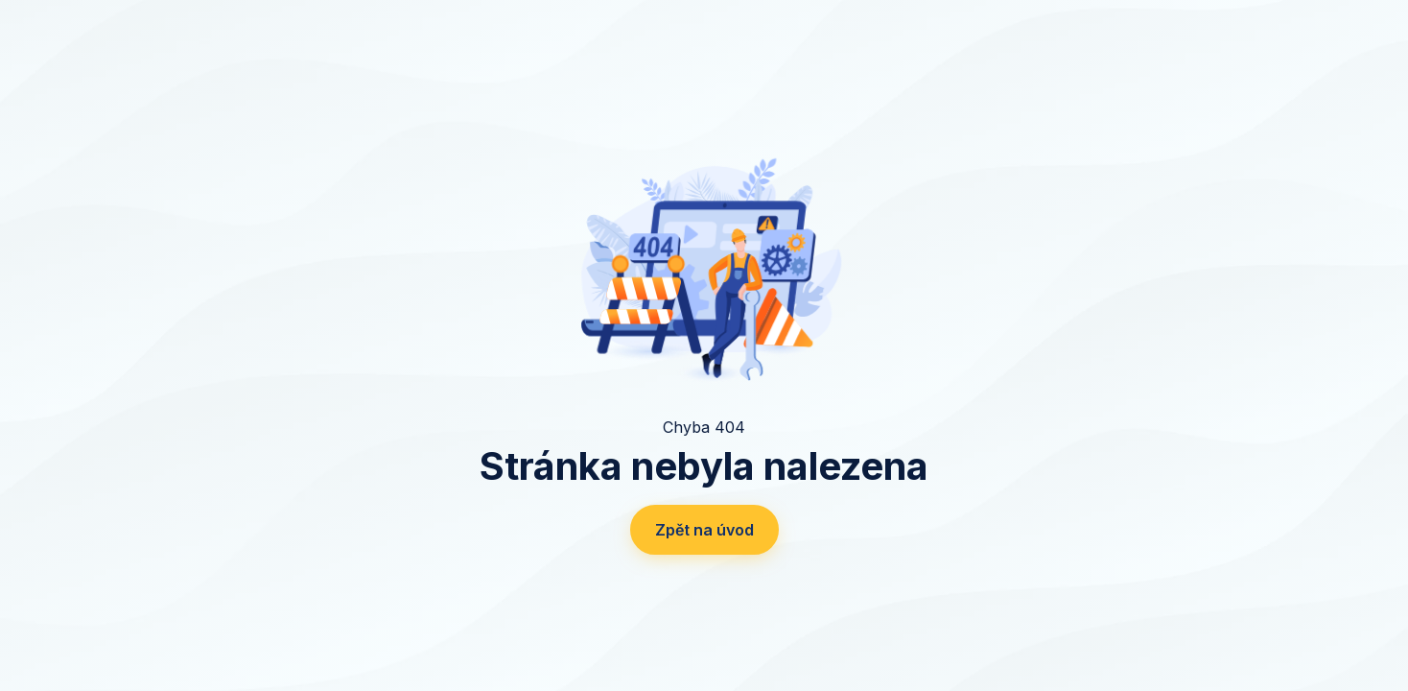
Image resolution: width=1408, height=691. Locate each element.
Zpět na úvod (704, 529)
